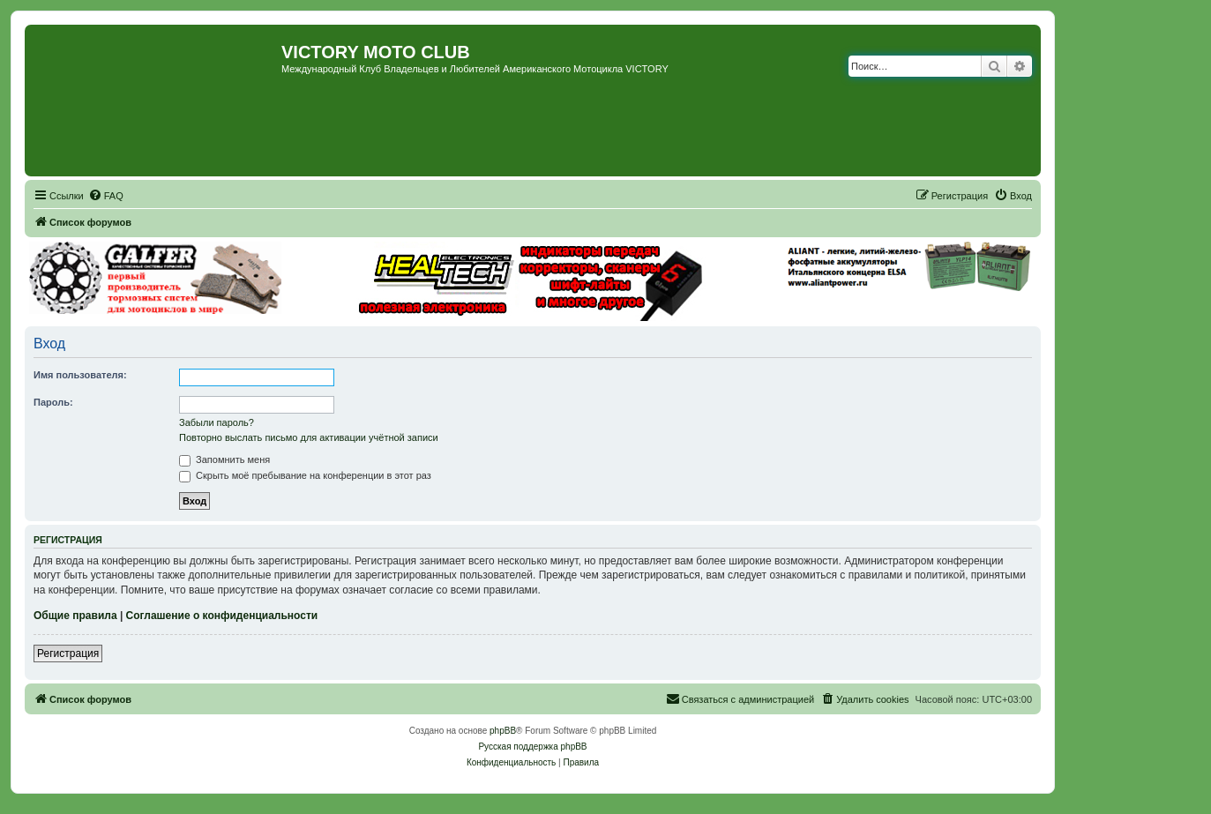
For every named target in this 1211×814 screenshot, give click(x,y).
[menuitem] (105, 195)
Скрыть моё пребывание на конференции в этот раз (305, 475)
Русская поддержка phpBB (532, 746)
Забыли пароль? (216, 422)
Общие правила (75, 615)
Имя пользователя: (80, 375)
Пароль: (53, 402)
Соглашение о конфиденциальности (222, 615)
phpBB (503, 731)
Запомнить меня (224, 459)
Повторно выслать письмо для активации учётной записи (308, 437)
